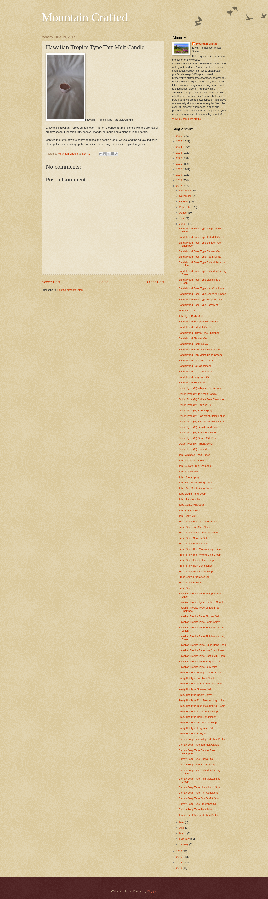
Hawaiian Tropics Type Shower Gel (199, 616)
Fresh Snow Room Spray (193, 543)
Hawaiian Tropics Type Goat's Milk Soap (202, 655)
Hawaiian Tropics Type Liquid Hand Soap (202, 644)
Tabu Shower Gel (188, 471)
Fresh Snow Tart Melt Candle (195, 527)
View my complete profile (186, 118)
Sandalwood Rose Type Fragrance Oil (200, 299)
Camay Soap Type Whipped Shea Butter (202, 739)
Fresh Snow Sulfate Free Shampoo (199, 532)
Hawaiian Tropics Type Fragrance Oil (200, 661)
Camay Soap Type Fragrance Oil (197, 803)
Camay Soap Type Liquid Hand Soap (200, 787)
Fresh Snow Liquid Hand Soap (196, 560)
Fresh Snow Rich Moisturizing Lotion (200, 549)
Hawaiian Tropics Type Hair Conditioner (201, 650)
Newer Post (51, 282)
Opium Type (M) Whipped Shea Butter (200, 388)
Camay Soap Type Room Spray (197, 764)
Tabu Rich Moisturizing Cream (196, 488)
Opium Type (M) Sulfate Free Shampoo (201, 399)
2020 (179, 169)
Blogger (151, 891)
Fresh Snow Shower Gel (193, 538)
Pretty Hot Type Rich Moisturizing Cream (202, 705)
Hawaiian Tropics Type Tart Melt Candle (201, 602)
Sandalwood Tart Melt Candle (195, 327)
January (184, 844)
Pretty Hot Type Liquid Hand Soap (198, 711)
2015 (179, 856)
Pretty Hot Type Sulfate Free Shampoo (201, 683)
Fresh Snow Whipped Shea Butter (198, 521)
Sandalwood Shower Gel (193, 338)
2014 (179, 862)
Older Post (155, 282)
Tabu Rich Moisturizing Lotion (195, 482)
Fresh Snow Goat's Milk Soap (196, 571)
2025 (179, 141)
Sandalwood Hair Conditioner (195, 365)
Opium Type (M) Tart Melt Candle (198, 393)
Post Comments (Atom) (70, 289)
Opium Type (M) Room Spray (195, 410)
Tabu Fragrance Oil (190, 510)
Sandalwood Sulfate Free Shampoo (199, 332)
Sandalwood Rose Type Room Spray (200, 256)
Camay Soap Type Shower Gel (196, 758)
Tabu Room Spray (189, 477)
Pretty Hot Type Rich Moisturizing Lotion (202, 700)
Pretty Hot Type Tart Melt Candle (197, 678)
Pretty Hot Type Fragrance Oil (196, 728)
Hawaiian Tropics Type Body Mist (198, 666)
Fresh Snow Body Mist (192, 582)
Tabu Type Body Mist (191, 316)
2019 (179, 174)
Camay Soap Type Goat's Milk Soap (199, 798)
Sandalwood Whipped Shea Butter (198, 321)
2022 (179, 158)
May (182, 822)
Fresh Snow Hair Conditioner (195, 565)
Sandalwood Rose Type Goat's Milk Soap (202, 293)
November (185, 195)
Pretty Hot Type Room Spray (195, 694)
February (184, 838)
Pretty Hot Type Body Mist (194, 733)
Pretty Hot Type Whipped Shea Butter (200, 672)
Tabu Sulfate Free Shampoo (195, 465)
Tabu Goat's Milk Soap (191, 504)
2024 (179, 146)
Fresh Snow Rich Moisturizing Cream (200, 554)
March (183, 833)
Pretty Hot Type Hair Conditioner (197, 716)
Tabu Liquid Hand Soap (192, 493)
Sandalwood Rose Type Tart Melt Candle (202, 237)
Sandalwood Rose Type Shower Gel (199, 251)
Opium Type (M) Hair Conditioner (198, 432)
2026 (179, 135)
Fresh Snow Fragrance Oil (194, 576)
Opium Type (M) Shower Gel (195, 404)
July (181, 218)
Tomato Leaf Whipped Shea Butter (198, 815)
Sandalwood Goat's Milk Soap (196, 371)
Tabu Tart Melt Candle (191, 460)
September (186, 207)
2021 (179, 163)
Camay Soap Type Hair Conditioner (199, 792)
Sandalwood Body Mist (192, 382)
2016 (179, 851)
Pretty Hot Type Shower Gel (195, 689)
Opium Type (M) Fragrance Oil (196, 443)
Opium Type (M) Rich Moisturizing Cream (202, 421)
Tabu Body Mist (187, 515)
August (183, 212)
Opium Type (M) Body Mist (194, 449)
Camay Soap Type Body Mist (195, 809)
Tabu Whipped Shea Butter (194, 454)
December (185, 190)
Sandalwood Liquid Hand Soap (196, 360)
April (182, 827)
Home (103, 282)
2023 (179, 152)
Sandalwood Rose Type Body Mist (198, 304)
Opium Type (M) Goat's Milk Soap (198, 438)
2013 (179, 868)
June (182, 223)
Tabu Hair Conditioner (191, 499)
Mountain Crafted (85, 17)
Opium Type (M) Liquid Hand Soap (198, 427)
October (184, 201)
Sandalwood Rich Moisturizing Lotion (200, 349)
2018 (179, 180)
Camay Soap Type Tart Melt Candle (199, 744)
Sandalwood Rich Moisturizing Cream (200, 354)
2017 (179, 185)
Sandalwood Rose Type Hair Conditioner (202, 288)
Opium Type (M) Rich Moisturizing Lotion (202, 415)
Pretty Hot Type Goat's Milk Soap (198, 722)
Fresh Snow (185, 588)
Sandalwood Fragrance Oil (194, 377)
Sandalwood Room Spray (193, 343)
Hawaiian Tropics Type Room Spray (199, 621)
